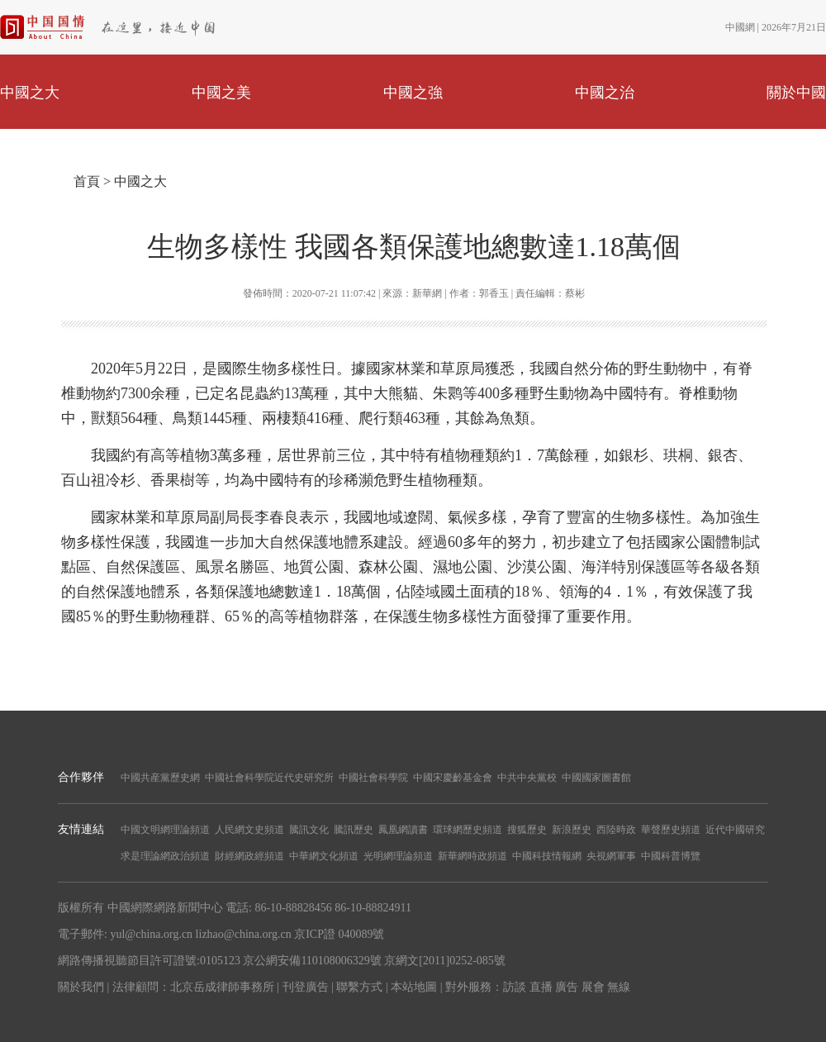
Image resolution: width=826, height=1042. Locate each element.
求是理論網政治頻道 (165, 856)
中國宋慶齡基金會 (452, 777)
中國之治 (604, 92)
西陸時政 (616, 829)
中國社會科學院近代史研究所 (269, 777)
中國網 (740, 27)
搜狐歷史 (527, 829)
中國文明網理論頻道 (165, 829)
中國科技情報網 (547, 856)
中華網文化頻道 (323, 856)
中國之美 (221, 92)
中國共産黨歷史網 (160, 777)
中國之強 (413, 92)
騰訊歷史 (353, 829)
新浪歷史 (571, 829)
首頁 (87, 181)
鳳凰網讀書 (403, 829)
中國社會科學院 (373, 777)
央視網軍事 (611, 856)
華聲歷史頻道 (670, 829)
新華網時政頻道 (472, 856)
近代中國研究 (735, 829)
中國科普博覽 (670, 856)
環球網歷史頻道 (467, 829)
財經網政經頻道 (249, 856)
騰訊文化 (309, 829)
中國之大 (29, 92)
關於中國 (796, 92)
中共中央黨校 (527, 777)
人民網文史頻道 (249, 829)
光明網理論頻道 (398, 856)
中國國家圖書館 (596, 777)
